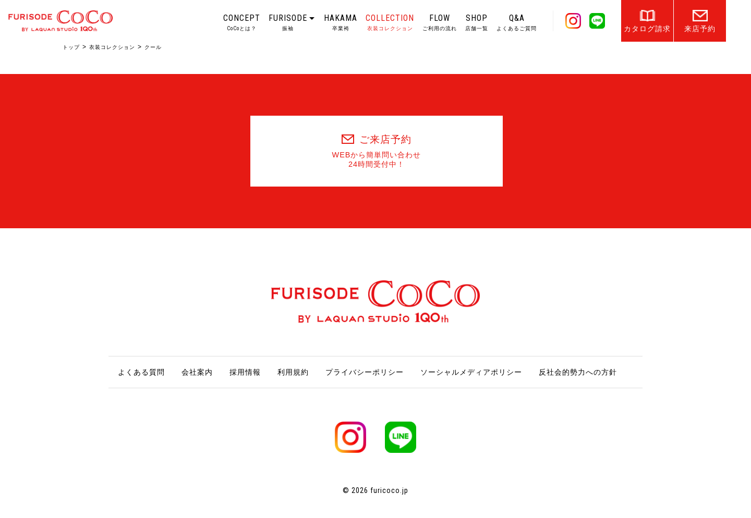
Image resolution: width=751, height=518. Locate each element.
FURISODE (288, 22)
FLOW (439, 22)
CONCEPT (241, 22)
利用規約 (293, 372)
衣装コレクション (112, 47)
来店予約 (700, 28)
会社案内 (197, 372)
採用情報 (245, 372)
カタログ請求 (647, 28)
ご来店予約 (376, 151)
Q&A (516, 22)
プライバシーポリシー (364, 372)
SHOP (476, 22)
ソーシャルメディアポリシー (471, 372)
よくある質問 (141, 372)
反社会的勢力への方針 (578, 372)
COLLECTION (390, 22)
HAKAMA (340, 22)
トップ (71, 47)
